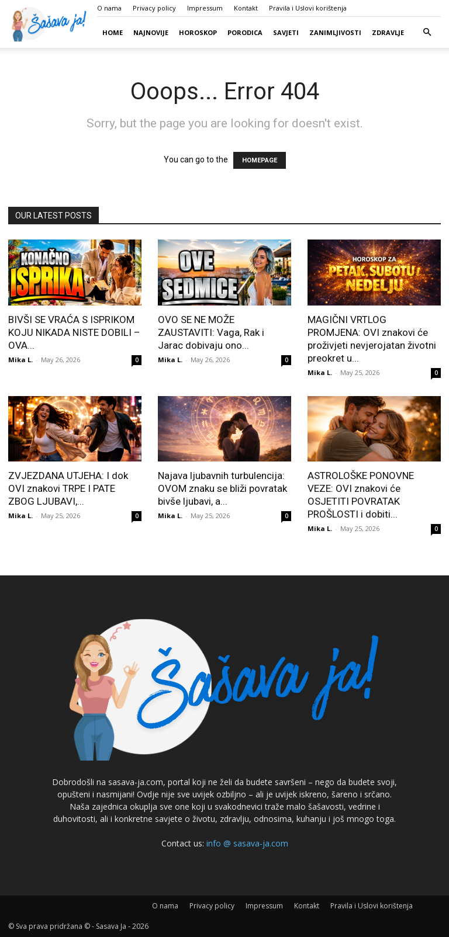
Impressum (205, 8)
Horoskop (198, 32)
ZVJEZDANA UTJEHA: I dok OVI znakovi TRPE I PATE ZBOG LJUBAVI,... (68, 488)
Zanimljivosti (335, 32)
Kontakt (246, 8)
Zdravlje (388, 32)
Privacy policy (154, 8)
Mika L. (20, 359)
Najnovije (150, 32)
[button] (427, 32)
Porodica (245, 32)
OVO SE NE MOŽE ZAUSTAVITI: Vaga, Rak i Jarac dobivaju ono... (211, 332)
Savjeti (286, 32)
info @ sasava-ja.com (247, 843)
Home (112, 32)
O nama (109, 8)
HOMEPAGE (259, 160)
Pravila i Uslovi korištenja (308, 8)
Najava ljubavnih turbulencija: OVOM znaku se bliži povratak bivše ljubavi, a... (222, 488)
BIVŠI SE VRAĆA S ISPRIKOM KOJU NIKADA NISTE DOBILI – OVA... (74, 332)
